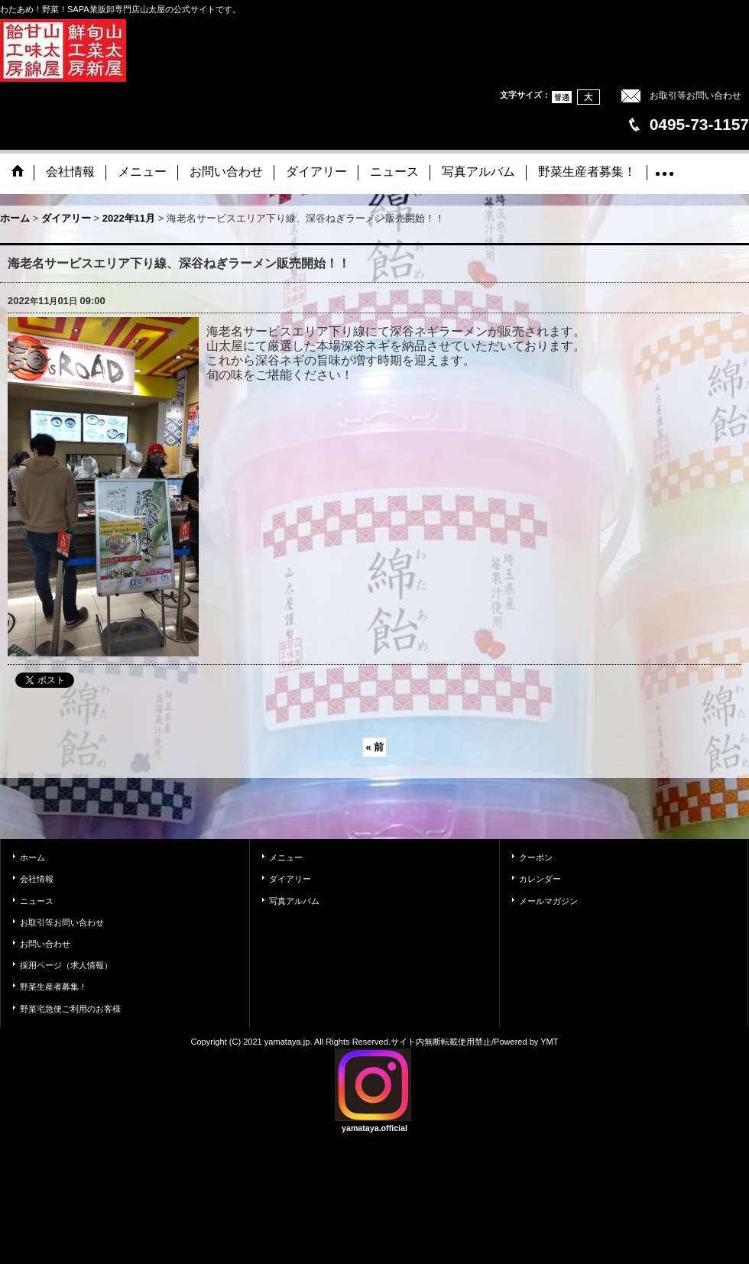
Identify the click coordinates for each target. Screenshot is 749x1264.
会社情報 (37, 878)
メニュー (286, 857)
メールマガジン (548, 901)
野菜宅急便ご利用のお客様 (70, 1008)
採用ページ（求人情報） (66, 965)
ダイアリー (290, 878)
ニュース (37, 901)
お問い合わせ (45, 943)
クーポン (536, 857)
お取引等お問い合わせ (695, 95)
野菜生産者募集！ (53, 986)
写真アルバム (294, 901)
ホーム (32, 857)
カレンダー (540, 878)
